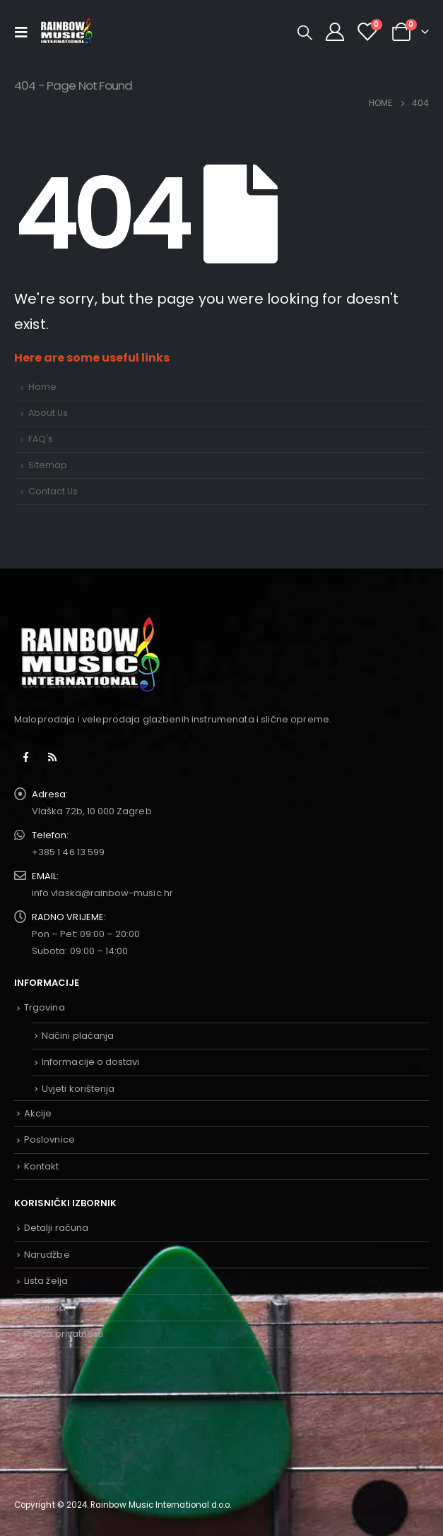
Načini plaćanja (78, 1035)
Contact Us (53, 491)
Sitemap (47, 465)
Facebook (26, 757)
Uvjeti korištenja (78, 1088)
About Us (48, 413)
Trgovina (44, 1007)
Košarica (45, 1307)
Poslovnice (49, 1139)
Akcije (38, 1113)
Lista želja (46, 1280)
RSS (52, 757)
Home (42, 387)
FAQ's (40, 439)
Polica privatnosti (63, 1333)
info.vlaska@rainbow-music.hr (102, 893)
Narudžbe (47, 1254)
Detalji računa (56, 1227)
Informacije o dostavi (90, 1061)
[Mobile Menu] (24, 32)
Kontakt (41, 1166)
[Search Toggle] (305, 32)
